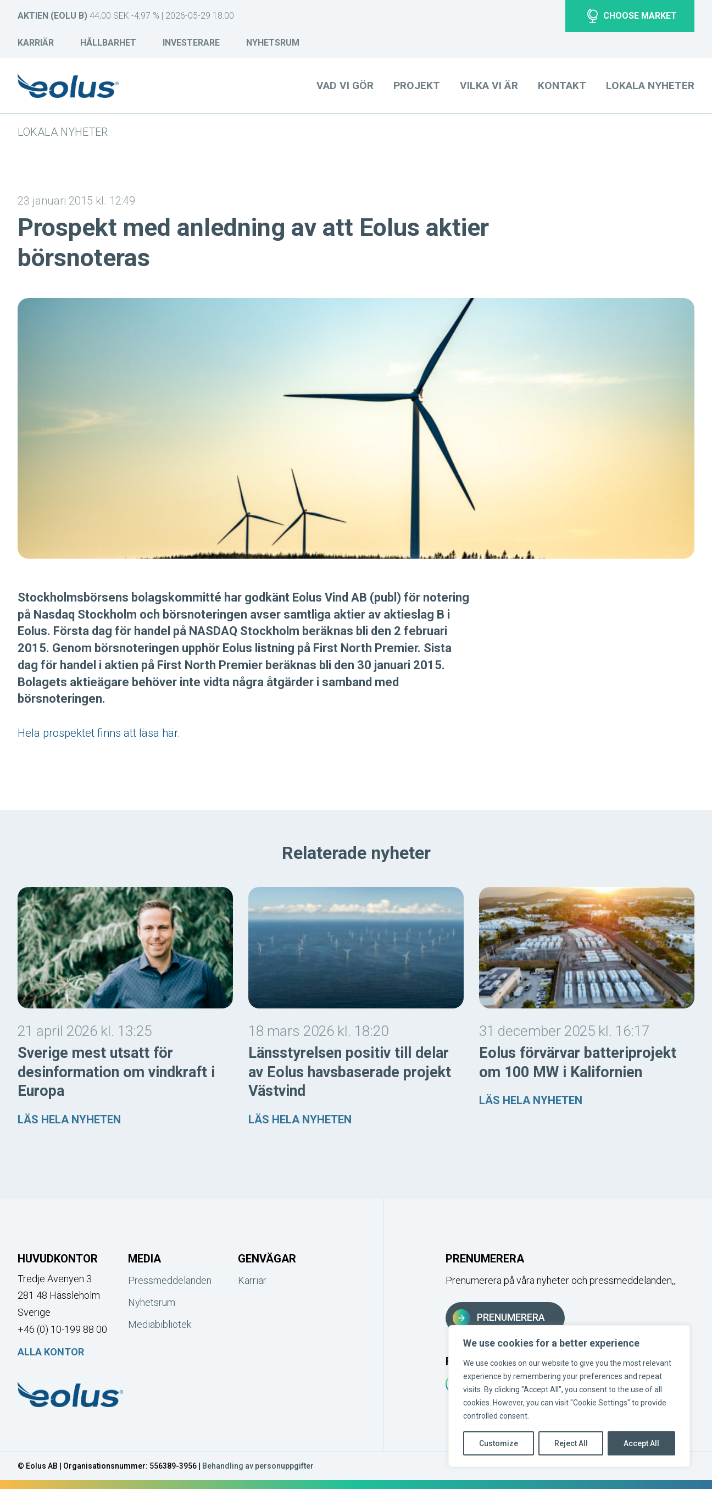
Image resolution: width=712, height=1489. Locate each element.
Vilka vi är (489, 85)
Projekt (416, 85)
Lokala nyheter (63, 132)
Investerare (191, 42)
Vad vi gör (345, 85)
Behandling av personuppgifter (258, 1466)
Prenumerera (499, 1318)
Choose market (632, 16)
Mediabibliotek (159, 1324)
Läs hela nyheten (69, 1119)
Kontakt (562, 85)
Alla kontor (51, 1352)
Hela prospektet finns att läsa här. (99, 733)
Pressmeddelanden (170, 1280)
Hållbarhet (108, 42)
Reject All (571, 1443)
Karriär (36, 42)
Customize (498, 1443)
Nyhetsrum (272, 42)
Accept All (641, 1443)
